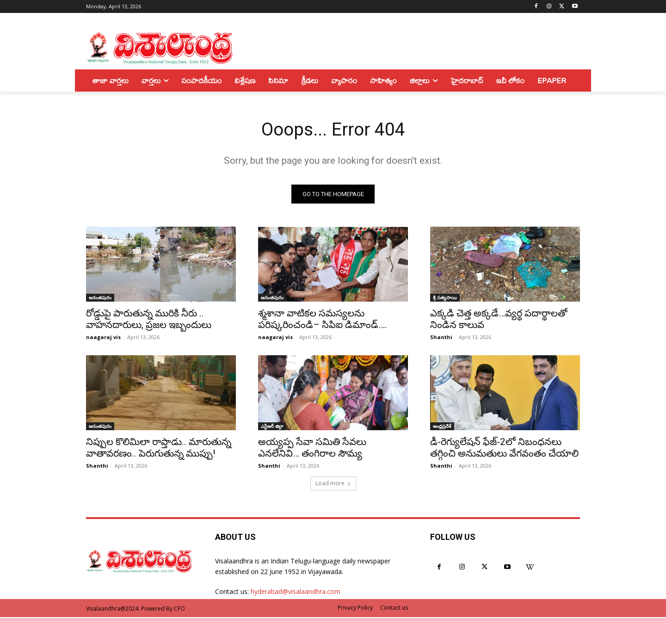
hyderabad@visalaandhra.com (295, 592)
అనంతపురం (100, 298)
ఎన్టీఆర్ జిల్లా (272, 427)
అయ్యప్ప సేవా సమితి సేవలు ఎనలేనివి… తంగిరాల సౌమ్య (312, 448)
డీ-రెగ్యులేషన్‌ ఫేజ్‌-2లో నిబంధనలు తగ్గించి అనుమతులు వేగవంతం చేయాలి (504, 448)
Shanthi (441, 337)
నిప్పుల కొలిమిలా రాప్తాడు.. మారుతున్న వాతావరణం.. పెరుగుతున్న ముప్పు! (158, 448)
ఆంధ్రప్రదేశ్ (442, 427)
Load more (333, 484)
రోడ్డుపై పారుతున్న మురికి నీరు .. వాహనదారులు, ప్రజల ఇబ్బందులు (148, 320)
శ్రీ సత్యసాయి (445, 298)
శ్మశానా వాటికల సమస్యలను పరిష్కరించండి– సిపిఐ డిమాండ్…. (322, 320)
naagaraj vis (103, 337)
